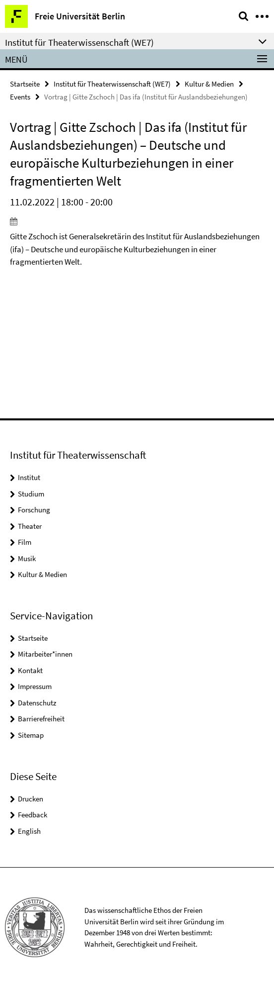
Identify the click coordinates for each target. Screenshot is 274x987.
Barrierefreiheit (41, 718)
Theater (30, 526)
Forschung (34, 509)
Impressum (35, 686)
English (29, 831)
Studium (31, 493)
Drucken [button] (30, 798)
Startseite (25, 84)
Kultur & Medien (209, 84)
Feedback (32, 814)
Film (24, 542)
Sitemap (31, 735)
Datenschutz (37, 702)
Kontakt (30, 670)
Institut (29, 477)
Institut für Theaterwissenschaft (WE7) (112, 84)
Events (20, 96)
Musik (27, 558)
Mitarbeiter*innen (45, 654)
